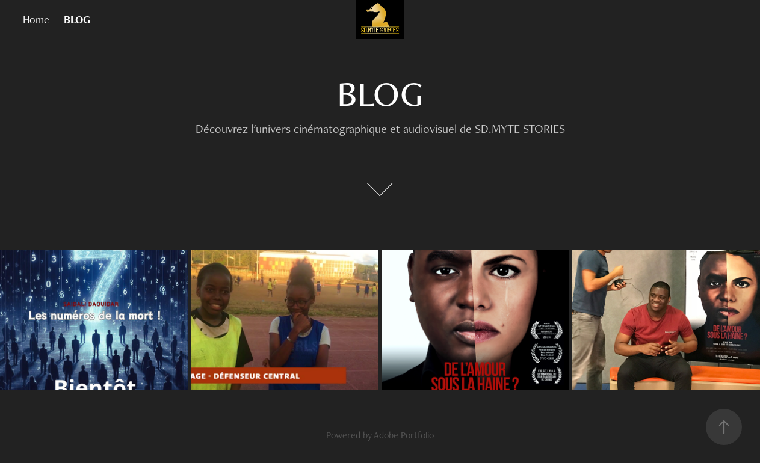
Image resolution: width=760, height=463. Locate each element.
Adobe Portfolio (404, 435)
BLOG (77, 19)
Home (36, 19)
